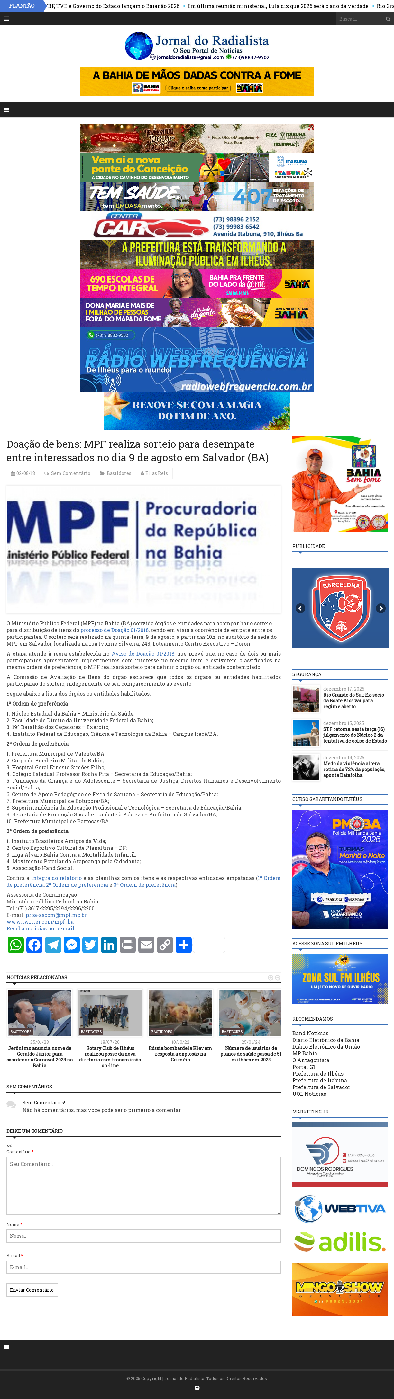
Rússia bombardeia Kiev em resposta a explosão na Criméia (180, 1054)
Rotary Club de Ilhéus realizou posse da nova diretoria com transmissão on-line (110, 1057)
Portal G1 (303, 1066)
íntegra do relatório (56, 878)
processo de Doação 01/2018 (114, 630)
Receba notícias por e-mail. (41, 928)
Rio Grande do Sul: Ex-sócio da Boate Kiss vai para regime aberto (353, 700)
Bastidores (119, 473)
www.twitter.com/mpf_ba (40, 921)
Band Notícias (310, 1033)
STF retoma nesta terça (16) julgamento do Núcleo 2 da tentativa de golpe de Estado (355, 735)
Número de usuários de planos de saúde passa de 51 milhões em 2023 (250, 1054)
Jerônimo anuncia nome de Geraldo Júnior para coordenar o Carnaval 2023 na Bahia (39, 1057)
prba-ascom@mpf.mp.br (56, 914)
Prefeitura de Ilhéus (318, 1073)
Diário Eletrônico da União (326, 1046)
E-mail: (14, 1255)
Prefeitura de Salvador (321, 1087)
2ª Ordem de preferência (77, 884)
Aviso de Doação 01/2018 (143, 653)
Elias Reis (156, 473)
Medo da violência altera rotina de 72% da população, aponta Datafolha (354, 769)
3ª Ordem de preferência (145, 884)
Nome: (14, 1224)
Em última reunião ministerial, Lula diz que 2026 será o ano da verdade (281, 6)
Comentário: (20, 1152)
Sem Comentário (70, 473)
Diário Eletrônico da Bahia (325, 1039)
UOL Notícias (309, 1093)
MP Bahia (304, 1053)
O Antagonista (310, 1060)
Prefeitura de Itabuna (319, 1080)
